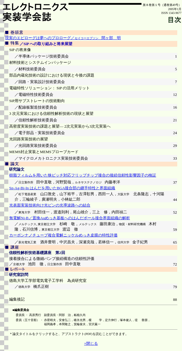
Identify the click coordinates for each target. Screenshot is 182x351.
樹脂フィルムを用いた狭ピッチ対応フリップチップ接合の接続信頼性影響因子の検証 (82, 175)
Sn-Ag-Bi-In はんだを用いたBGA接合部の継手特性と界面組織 (62, 188)
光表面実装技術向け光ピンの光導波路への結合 (49, 205)
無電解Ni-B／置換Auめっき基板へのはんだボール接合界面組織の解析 (69, 218)
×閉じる (91, 343)
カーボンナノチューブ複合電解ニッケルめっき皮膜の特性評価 (63, 235)
